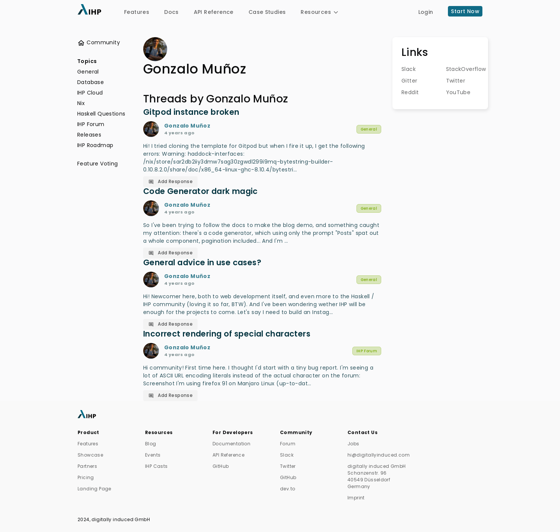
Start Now (465, 11)
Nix (81, 103)
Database (90, 82)
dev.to (287, 488)
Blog (150, 443)
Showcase (90, 455)
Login (425, 12)
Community (98, 43)
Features (136, 12)
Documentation (231, 443)
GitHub (221, 466)
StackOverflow (453, 69)
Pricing (86, 477)
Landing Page (94, 488)
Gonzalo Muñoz (187, 125)
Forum (287, 443)
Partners (87, 466)
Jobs (353, 443)
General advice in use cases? (202, 262)
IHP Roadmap (95, 145)
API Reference (214, 12)
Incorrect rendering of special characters (226, 334)
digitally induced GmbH (120, 519)
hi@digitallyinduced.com (378, 455)
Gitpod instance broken (191, 112)
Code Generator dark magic (200, 191)
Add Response (170, 181)
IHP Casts (156, 466)
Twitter (453, 80)
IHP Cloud (90, 92)
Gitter (409, 80)
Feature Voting (97, 163)
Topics (87, 61)
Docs (171, 12)
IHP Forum (91, 124)
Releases (89, 134)
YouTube (453, 92)
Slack (408, 69)
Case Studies (267, 12)
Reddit (409, 92)
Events (152, 455)
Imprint (356, 497)
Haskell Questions (101, 113)
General (88, 71)
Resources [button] (320, 12)
